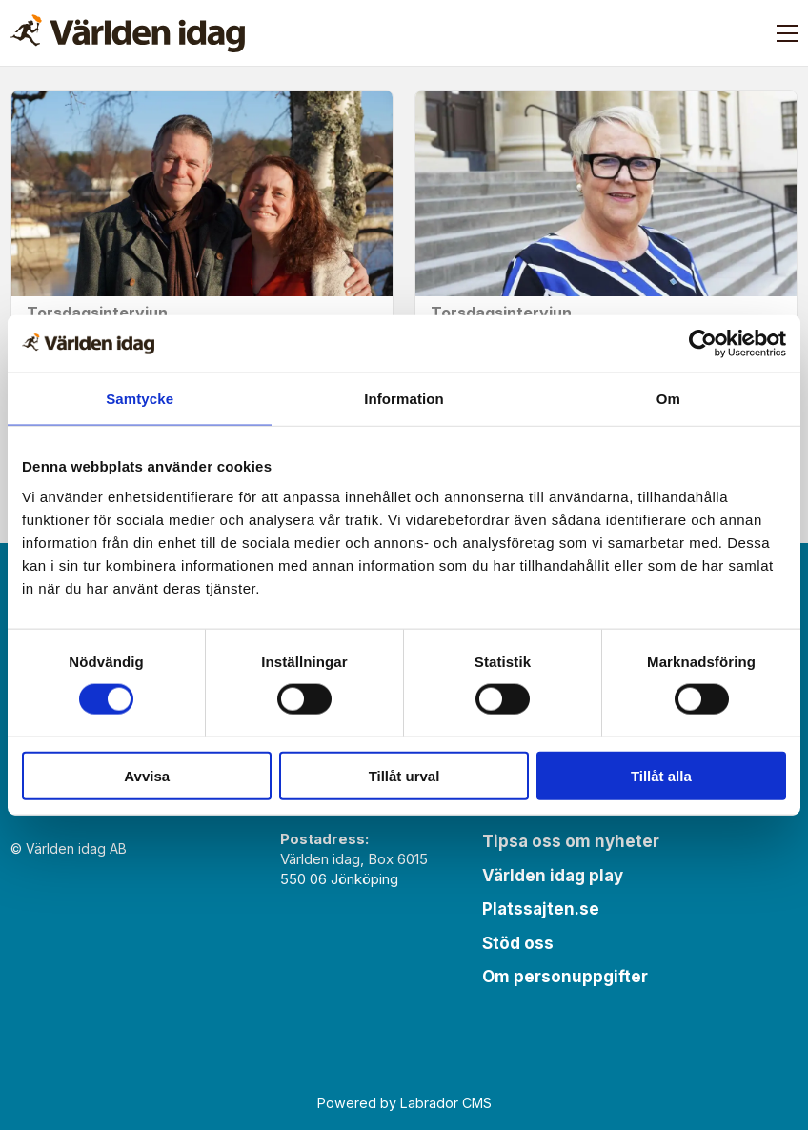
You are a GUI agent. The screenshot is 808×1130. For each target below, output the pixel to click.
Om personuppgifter (565, 976)
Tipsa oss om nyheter (570, 841)
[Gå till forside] (127, 33)
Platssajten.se (540, 908)
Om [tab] (668, 399)
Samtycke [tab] (139, 399)
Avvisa (147, 775)
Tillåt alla (661, 775)
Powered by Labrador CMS (404, 1103)
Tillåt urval (404, 775)
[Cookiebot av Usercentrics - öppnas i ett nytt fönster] (702, 344)
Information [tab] (404, 399)
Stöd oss (518, 943)
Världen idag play (552, 875)
